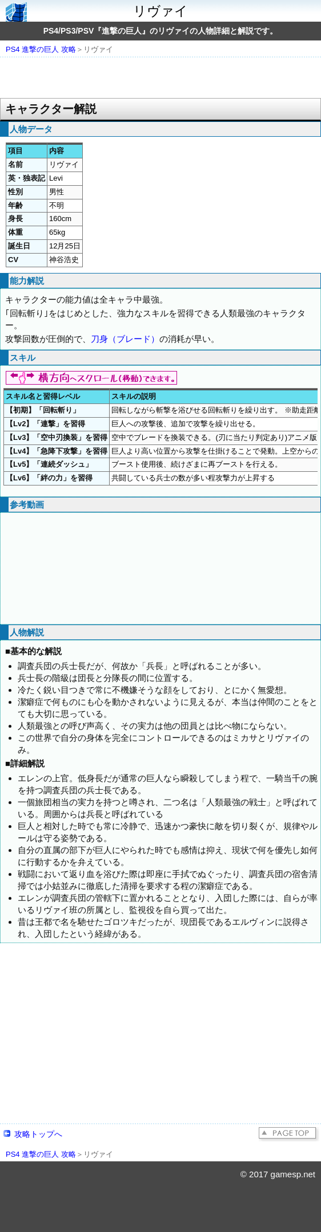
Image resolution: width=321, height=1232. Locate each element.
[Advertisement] (160, 79)
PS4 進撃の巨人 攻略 (41, 49)
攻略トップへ (38, 1134)
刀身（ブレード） (125, 339)
